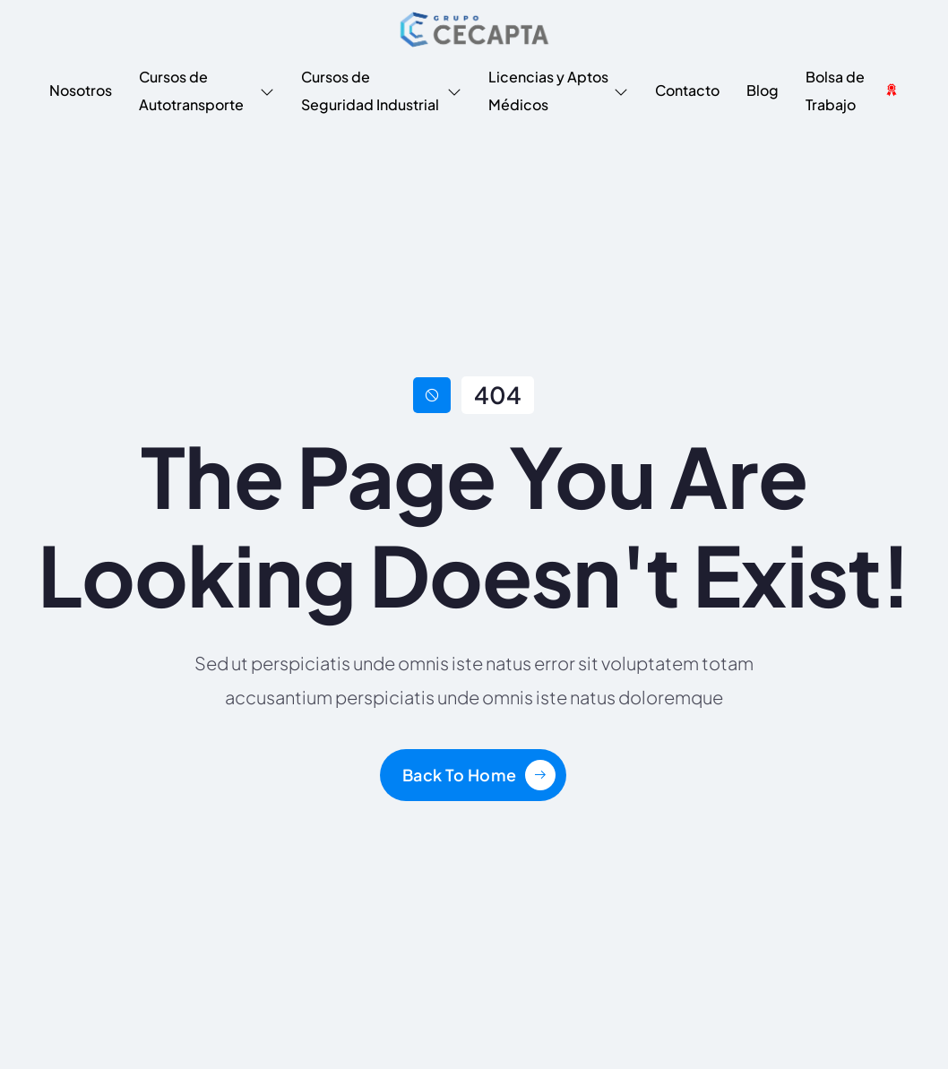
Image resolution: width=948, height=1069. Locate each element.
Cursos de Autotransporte (206, 90)
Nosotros (80, 90)
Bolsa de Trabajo (852, 90)
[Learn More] (479, 775)
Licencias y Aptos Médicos (558, 90)
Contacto (687, 90)
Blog (762, 90)
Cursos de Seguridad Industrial (381, 90)
